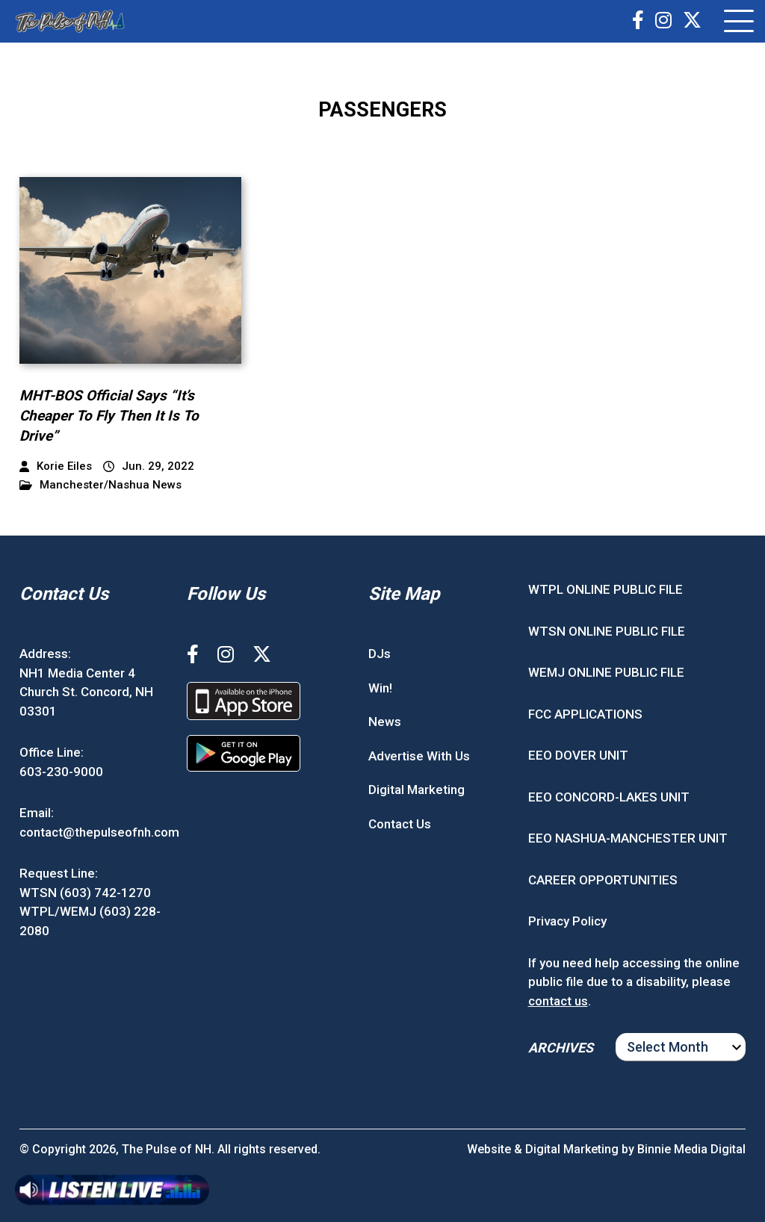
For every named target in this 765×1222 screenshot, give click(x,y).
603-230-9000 (61, 771)
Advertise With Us (419, 755)
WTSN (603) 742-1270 (85, 892)
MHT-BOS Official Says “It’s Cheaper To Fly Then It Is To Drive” (109, 415)
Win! (380, 687)
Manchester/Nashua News (100, 485)
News (384, 721)
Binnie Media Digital (691, 1149)
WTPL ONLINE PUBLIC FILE (605, 589)
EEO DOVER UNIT (578, 755)
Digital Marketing (416, 789)
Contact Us (399, 823)
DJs (379, 653)
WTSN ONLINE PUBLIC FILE (606, 631)
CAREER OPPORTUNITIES (603, 879)
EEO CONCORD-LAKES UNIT (609, 797)
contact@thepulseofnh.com (99, 832)
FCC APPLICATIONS (585, 714)
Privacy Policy (567, 921)
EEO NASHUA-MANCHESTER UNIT (628, 838)
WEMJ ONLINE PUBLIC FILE (606, 672)
